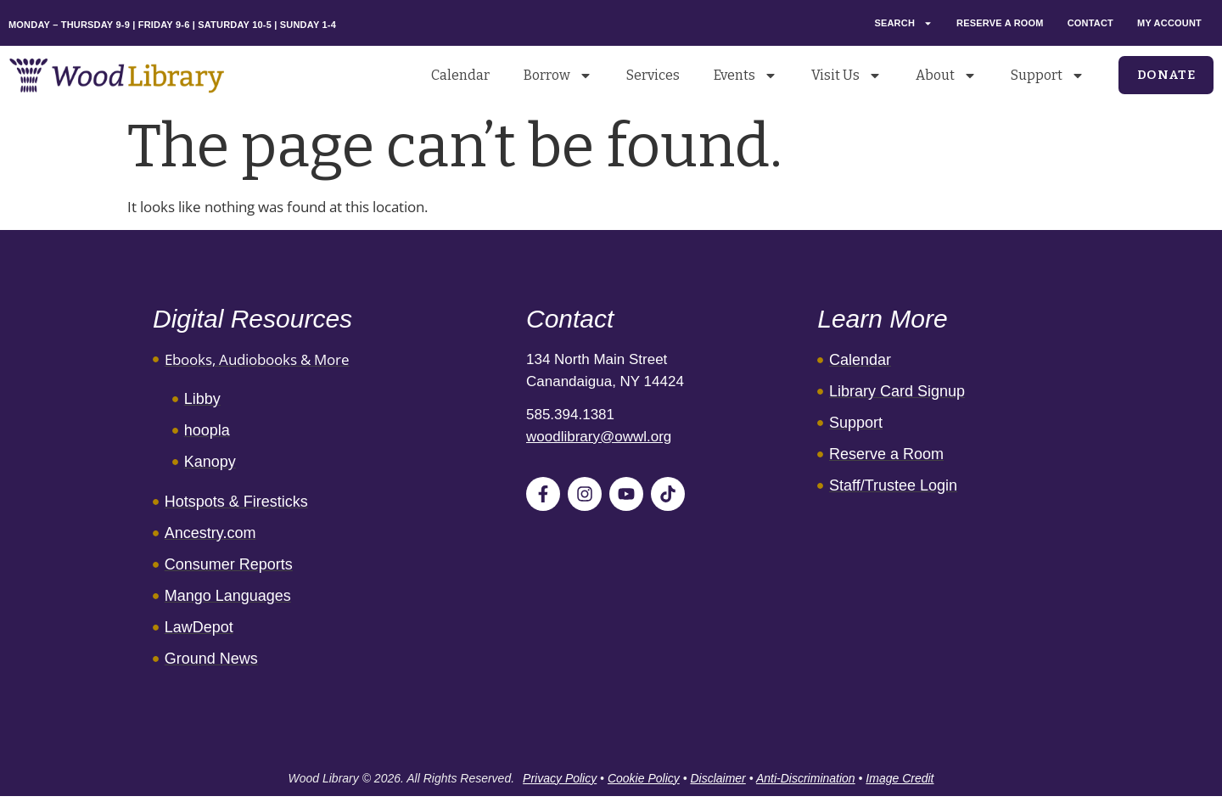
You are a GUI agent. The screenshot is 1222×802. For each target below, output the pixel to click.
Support (1048, 75)
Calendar (460, 75)
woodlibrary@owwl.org (598, 437)
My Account (1169, 23)
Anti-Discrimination (805, 778)
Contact (1090, 23)
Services (653, 75)
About (946, 75)
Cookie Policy (644, 778)
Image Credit (899, 778)
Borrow (558, 75)
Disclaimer (717, 778)
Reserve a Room (1000, 23)
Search (903, 23)
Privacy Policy (560, 778)
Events (745, 75)
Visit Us (846, 75)
